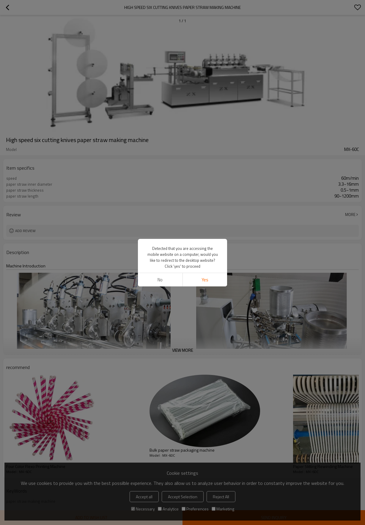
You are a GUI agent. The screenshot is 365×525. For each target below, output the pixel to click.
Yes (205, 279)
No (160, 279)
